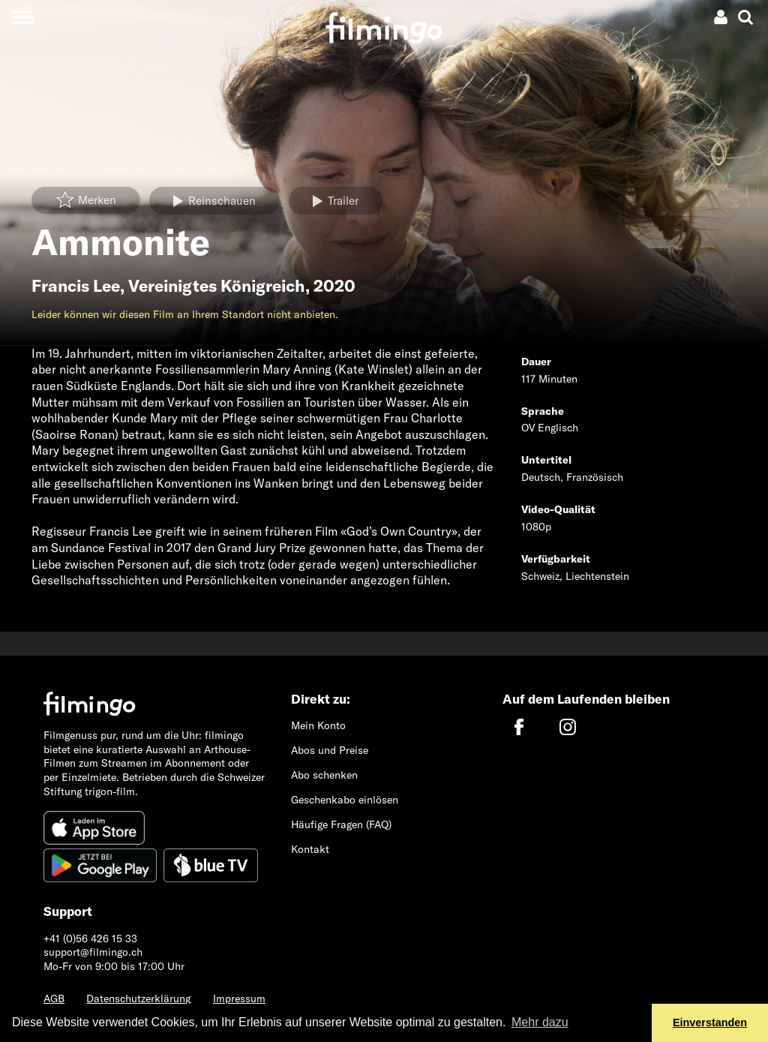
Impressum (239, 998)
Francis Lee (76, 285)
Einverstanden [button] (710, 1022)
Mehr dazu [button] (540, 1022)
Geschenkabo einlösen (344, 799)
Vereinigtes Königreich (216, 285)
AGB (54, 998)
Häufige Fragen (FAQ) (341, 824)
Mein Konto (318, 725)
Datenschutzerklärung (138, 998)
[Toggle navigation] (22, 17)
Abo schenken (324, 775)
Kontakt (310, 849)
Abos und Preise (329, 750)
